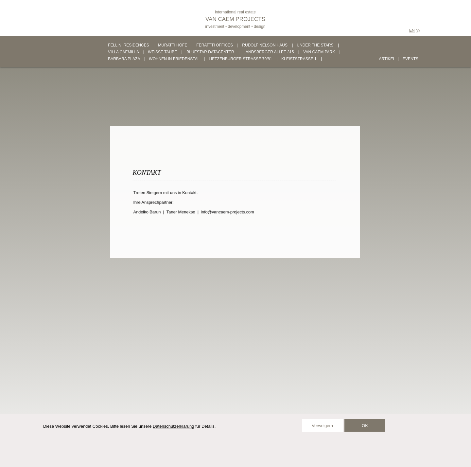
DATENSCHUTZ (224, 453)
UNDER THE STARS (315, 45)
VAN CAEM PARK (319, 52)
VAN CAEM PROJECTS (235, 19)
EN (412, 30)
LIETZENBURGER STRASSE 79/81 (240, 59)
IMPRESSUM (191, 453)
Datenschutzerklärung (173, 426)
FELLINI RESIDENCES (128, 45)
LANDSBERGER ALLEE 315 (268, 52)
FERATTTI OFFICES (214, 45)
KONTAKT (162, 453)
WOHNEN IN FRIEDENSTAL (174, 59)
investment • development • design (235, 26)
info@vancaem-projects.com (227, 211)
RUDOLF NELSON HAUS (265, 45)
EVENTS (410, 59)
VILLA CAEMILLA (123, 52)
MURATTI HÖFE (172, 45)
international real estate (235, 12)
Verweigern (322, 425)
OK (365, 425)
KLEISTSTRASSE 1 (298, 59)
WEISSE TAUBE (162, 52)
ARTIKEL (387, 59)
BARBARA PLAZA (124, 59)
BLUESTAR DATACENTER (210, 52)
